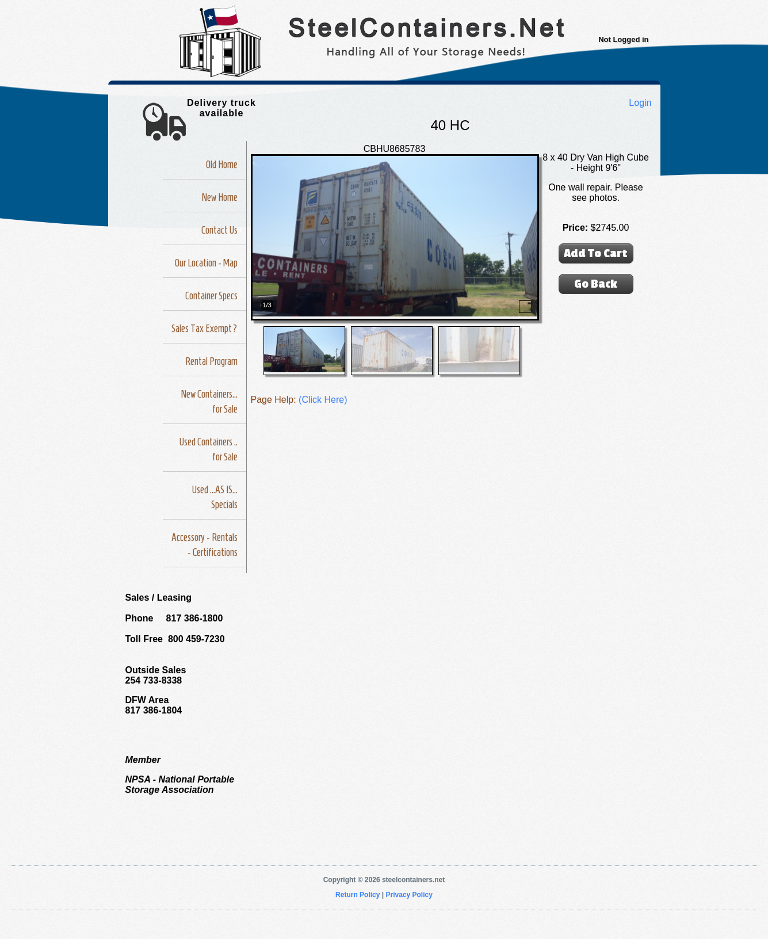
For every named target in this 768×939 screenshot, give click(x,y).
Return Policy (357, 895)
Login (640, 103)
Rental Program (211, 361)
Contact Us (219, 230)
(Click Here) (323, 399)
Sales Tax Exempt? (204, 328)
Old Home (222, 164)
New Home (220, 197)
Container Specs (211, 295)
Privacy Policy (409, 895)
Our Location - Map (206, 263)
